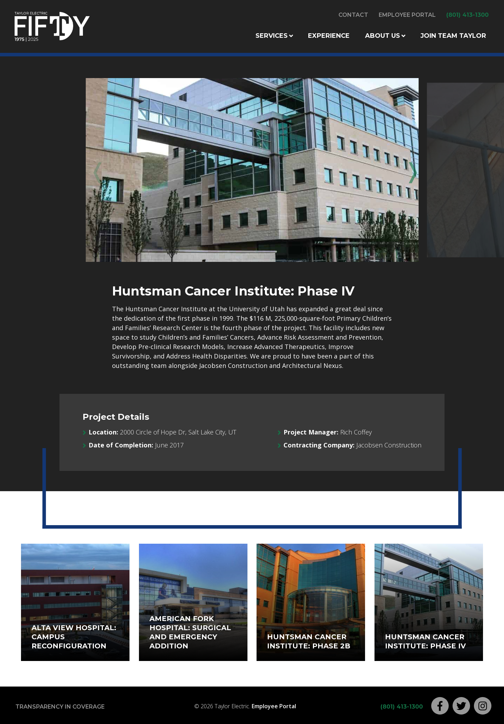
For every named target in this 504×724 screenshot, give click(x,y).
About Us (382, 36)
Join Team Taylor (453, 36)
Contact (353, 15)
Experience (329, 36)
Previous (96, 170)
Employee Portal (407, 15)
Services (271, 36)
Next (407, 170)
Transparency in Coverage (60, 706)
